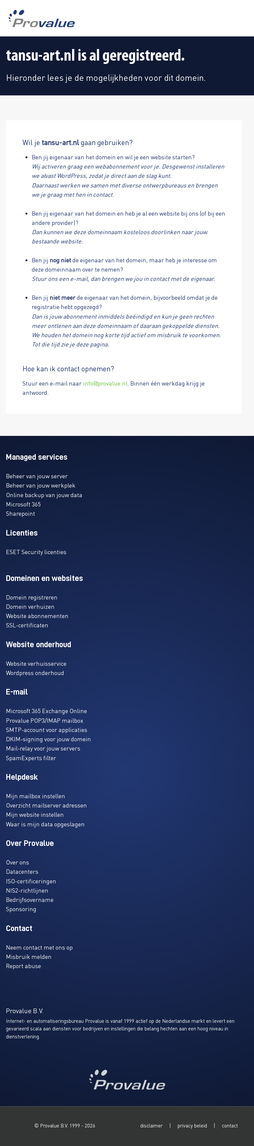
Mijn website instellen (35, 814)
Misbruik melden (29, 956)
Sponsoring (21, 908)
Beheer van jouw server (37, 476)
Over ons (17, 862)
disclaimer (151, 1125)
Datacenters (22, 871)
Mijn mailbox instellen (35, 796)
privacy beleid (192, 1125)
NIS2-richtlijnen (27, 890)
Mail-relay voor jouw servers (43, 748)
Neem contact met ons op (39, 947)
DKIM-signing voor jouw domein (48, 739)
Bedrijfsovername (30, 899)
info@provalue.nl (105, 383)
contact (230, 1125)
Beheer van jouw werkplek (40, 485)
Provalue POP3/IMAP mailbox (44, 720)
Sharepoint (20, 513)
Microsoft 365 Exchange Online (46, 710)
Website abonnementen (37, 615)
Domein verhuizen (30, 606)
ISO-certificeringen (31, 881)
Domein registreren (32, 597)
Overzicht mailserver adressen (46, 805)
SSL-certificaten (27, 625)
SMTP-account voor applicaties (46, 729)
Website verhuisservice (36, 663)
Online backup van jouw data (44, 494)
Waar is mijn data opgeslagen (45, 824)
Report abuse (23, 965)
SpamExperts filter (31, 757)
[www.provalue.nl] (42, 18)
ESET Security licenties (36, 551)
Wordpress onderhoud (35, 672)
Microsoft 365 (23, 504)
